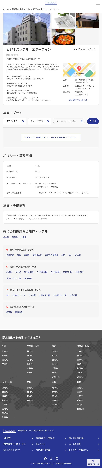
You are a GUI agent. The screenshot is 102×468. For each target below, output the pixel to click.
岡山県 (55, 396)
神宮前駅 (79, 272)
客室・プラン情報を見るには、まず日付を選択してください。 (51, 138)
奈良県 (80, 405)
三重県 (23, 237)
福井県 (30, 364)
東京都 (55, 372)
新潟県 (30, 351)
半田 (63, 255)
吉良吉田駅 (68, 272)
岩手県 (80, 360)
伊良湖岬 (10, 255)
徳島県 (30, 388)
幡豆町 (9, 312)
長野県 (30, 372)
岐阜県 (6, 237)
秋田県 (80, 368)
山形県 (80, 372)
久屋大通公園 (44, 295)
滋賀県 (80, 388)
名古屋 (78, 255)
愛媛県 (30, 396)
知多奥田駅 (28, 272)
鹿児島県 (6, 413)
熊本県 (5, 400)
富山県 (30, 356)
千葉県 (55, 368)
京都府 (80, 392)
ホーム (6, 9)
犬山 (70, 255)
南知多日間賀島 (51, 255)
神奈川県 (56, 377)
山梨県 (30, 368)
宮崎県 (5, 409)
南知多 (26, 255)
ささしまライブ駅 (13, 278)
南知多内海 (37, 255)
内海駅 (9, 272)
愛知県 (5, 360)
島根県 (55, 392)
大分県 (5, 405)
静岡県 (15, 237)
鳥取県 (55, 388)
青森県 (80, 356)
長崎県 (5, 396)
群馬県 (55, 360)
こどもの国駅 (42, 272)
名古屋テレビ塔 (59, 295)
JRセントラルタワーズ (15, 295)
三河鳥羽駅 (55, 272)
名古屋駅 (28, 278)
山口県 (55, 405)
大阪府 (80, 396)
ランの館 (32, 295)
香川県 (30, 392)
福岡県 (5, 388)
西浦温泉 (19, 312)
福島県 (80, 377)
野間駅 (18, 272)
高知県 (30, 400)
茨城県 (55, 351)
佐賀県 (5, 392)
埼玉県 (55, 364)
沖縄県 (5, 417)
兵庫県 (80, 400)
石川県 (30, 360)
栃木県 (55, 356)
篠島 (19, 255)
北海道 (80, 351)
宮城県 (80, 364)
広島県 (55, 400)
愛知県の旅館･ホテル (21, 9)
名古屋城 (73, 295)
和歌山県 (80, 409)
